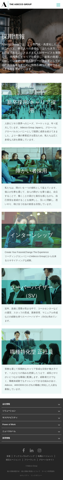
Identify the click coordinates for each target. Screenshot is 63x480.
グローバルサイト (46, 460)
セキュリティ (24, 475)
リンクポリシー (36, 475)
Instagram (39, 450)
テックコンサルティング (24, 456)
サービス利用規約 (48, 471)
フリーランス (30, 460)
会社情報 (6, 404)
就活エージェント (13, 460)
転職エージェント (45, 456)
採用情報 (6, 438)
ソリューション (9, 411)
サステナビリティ (10, 417)
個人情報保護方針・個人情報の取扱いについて (23, 471)
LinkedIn (31, 450)
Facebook (23, 450)
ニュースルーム (9, 431)
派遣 (8, 456)
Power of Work (9, 424)
